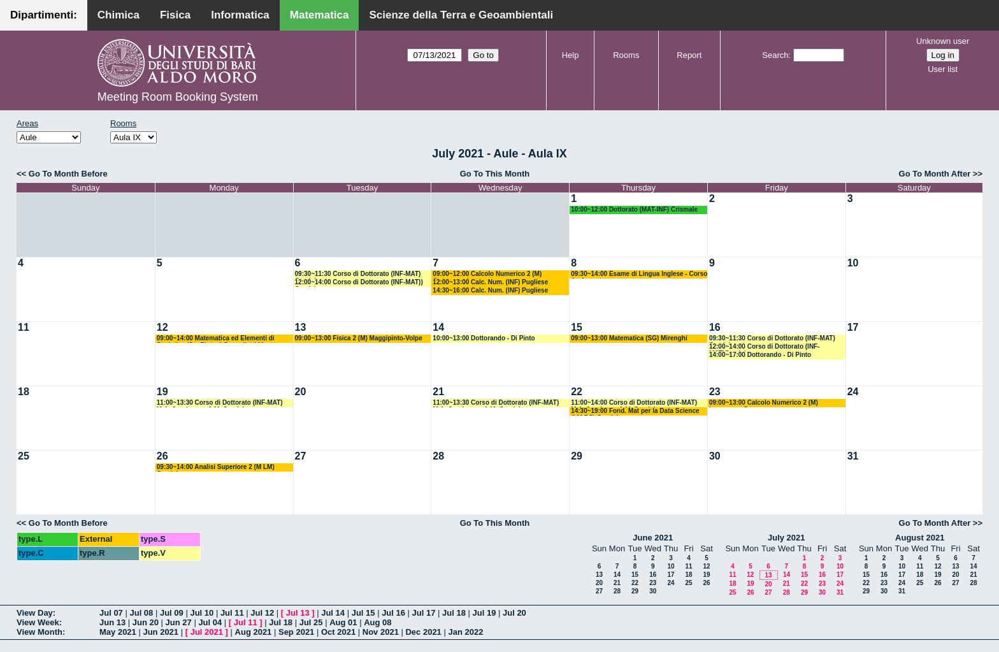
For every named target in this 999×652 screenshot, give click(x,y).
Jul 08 (141, 613)
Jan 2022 (465, 632)
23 (715, 391)
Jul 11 (232, 613)
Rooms (626, 55)
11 (23, 327)
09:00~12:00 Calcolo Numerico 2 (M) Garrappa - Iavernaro (487, 274)
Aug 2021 (253, 632)
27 (300, 456)
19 (162, 391)
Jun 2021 (160, 632)
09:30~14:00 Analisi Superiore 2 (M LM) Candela (216, 467)
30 (715, 456)
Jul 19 (484, 613)
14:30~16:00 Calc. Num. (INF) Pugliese (490, 290)
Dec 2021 (423, 632)
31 (853, 456)
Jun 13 (112, 622)
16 (715, 327)
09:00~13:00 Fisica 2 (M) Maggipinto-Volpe (358, 338)
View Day (35, 613)
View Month (39, 632)
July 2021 (786, 537)
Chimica (118, 15)
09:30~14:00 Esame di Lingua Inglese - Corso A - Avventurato (639, 274)
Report (689, 55)
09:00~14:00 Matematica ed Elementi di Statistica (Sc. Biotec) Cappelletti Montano (221, 339)
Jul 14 (333, 613)
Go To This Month (495, 173)
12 (162, 327)
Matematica (319, 15)
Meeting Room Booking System (177, 97)
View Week (38, 622)
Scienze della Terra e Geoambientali (461, 15)
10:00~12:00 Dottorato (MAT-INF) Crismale (634, 209)
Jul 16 (393, 613)
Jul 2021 (206, 632)
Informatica (240, 15)
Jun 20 (146, 622)
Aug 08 (377, 622)
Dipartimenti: (43, 15)
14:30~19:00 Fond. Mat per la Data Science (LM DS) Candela (635, 411)
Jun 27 (179, 622)
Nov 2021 (381, 632)
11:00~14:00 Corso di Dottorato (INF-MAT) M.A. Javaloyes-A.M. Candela (634, 403)
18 (23, 391)
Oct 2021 (338, 632)
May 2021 (117, 632)
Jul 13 (298, 613)
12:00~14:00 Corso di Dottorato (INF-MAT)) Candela (359, 283)
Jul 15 (363, 613)
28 (438, 456)
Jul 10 (201, 613)
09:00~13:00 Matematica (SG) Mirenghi (629, 338)
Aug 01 (343, 622)
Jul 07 (111, 613)
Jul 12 (262, 613)
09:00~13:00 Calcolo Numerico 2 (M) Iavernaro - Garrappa (763, 403)
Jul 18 (454, 613)
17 (853, 327)
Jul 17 (424, 613)
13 (300, 327)
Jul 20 (514, 613)
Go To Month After (935, 173)
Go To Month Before (68, 173)
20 (300, 391)
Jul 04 (210, 622)
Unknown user (942, 41)
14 (438, 327)
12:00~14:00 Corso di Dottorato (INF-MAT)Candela (764, 347)
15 (576, 327)
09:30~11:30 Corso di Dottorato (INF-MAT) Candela (358, 274)
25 (23, 456)
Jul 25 (311, 622)
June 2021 (653, 537)
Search (775, 55)
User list (943, 69)
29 (576, 456)
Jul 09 (171, 613)
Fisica (175, 15)
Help (570, 55)
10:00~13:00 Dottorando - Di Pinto (484, 338)
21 (438, 391)
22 (576, 391)
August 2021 (919, 537)
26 (162, 456)
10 (853, 262)
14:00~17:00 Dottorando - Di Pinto (760, 354)
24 (853, 391)
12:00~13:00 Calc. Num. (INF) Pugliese (490, 282)
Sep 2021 (296, 632)
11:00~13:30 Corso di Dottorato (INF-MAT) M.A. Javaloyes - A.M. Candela (220, 403)
